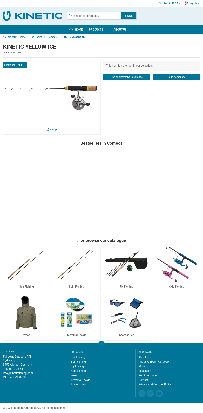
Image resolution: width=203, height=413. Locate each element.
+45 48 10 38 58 (13, 368)
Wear (26, 335)
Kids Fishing (176, 286)
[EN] (32, 16)
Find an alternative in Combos (126, 77)
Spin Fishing (76, 286)
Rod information (148, 375)
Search (129, 15)
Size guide (145, 370)
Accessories (126, 335)
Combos (52, 37)
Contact (143, 380)
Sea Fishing (26, 286)
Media (142, 366)
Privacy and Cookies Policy (155, 384)
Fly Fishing (126, 286)
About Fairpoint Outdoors (154, 361)
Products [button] (98, 29)
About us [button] (123, 29)
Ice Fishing (36, 37)
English (192, 3)
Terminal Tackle (76, 335)
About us (144, 357)
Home (22, 37)
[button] (51, 97)
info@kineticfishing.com (18, 373)
